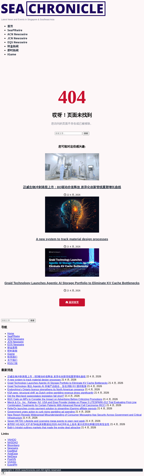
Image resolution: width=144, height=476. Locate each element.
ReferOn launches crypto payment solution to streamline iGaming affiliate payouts (52, 408)
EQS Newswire (17, 42)
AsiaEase (12, 453)
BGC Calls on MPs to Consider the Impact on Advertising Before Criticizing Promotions (54, 399)
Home (10, 333)
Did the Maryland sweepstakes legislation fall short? (35, 396)
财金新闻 (13, 46)
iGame (11, 54)
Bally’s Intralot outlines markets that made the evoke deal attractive (44, 427)
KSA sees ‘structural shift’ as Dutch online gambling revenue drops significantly (50, 392)
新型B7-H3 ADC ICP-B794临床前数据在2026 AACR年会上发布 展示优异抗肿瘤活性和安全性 (58, 424)
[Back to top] (3, 473)
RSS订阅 (12, 363)
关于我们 (12, 360)
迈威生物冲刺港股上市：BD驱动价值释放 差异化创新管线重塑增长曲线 (72, 187)
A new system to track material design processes (72, 239)
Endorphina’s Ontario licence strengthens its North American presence (45, 389)
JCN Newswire (17, 38)
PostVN (11, 459)
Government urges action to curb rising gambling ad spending (41, 411)
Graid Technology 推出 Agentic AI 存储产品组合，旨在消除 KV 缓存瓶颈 (46, 386)
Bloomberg (13, 445)
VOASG (11, 462)
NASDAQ (12, 442)
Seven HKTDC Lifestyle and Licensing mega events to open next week (46, 421)
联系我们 (12, 357)
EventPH (12, 464)
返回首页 (72, 302)
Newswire (12, 448)
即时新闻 (13, 50)
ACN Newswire (17, 34)
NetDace (12, 456)
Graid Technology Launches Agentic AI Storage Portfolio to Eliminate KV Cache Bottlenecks (72, 283)
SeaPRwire (14, 30)
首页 (10, 26)
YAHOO (11, 439)
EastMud (12, 451)
